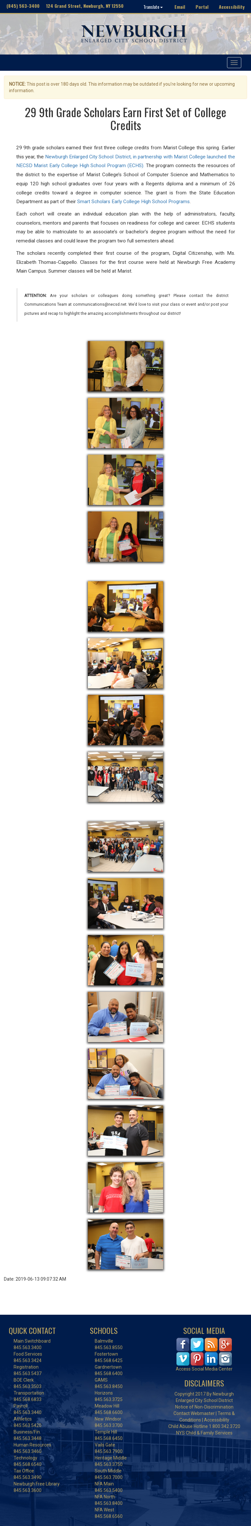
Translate (153, 6)
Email (179, 6)
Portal (202, 6)
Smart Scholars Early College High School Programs (133, 201)
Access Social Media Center (204, 1369)
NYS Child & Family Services (204, 1432)
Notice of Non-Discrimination (204, 1406)
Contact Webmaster (194, 1413)
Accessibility (232, 6)
